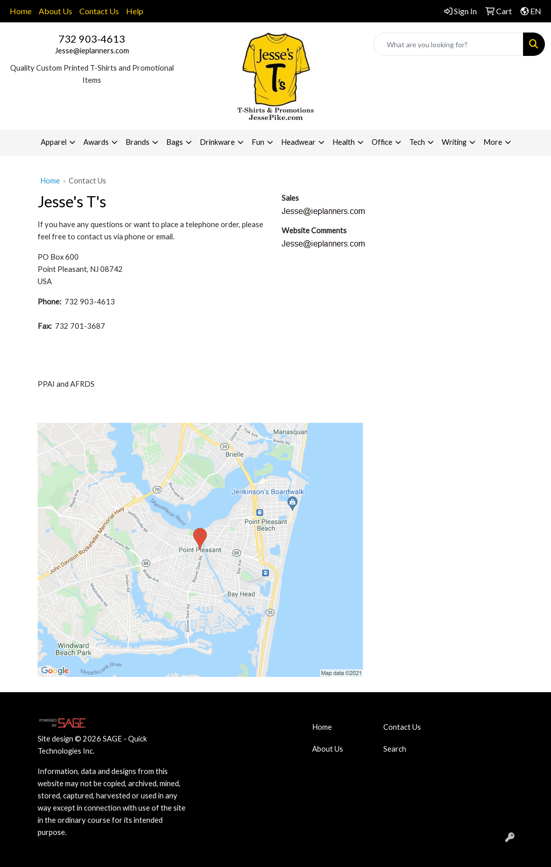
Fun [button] (258, 142)
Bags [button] (174, 142)
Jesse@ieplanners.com (92, 50)
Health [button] (343, 142)
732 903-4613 (91, 39)
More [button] (492, 142)
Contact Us (99, 11)
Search (394, 749)
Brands (137, 142)
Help (134, 11)
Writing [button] (454, 142)
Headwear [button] (298, 142)
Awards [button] (96, 142)
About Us (55, 11)
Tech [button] (417, 142)
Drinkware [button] (217, 142)
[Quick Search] (449, 44)
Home (21, 11)
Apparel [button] (54, 142)
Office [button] (382, 142)
